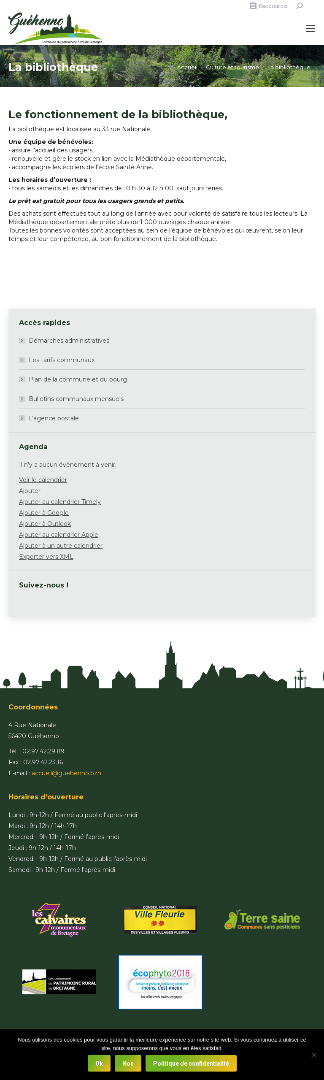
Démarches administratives (69, 340)
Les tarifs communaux (61, 360)
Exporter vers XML (46, 556)
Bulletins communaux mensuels (76, 399)
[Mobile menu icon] (310, 29)
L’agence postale (54, 418)
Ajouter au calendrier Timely (60, 502)
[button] (29, 491)
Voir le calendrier (43, 480)
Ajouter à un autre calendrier (61, 545)
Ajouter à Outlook (45, 524)
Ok (99, 1063)
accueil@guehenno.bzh (66, 773)
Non (128, 1063)
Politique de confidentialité (191, 1063)
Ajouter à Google (44, 513)
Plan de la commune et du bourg (78, 379)
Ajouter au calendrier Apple (58, 535)
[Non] (313, 1054)
